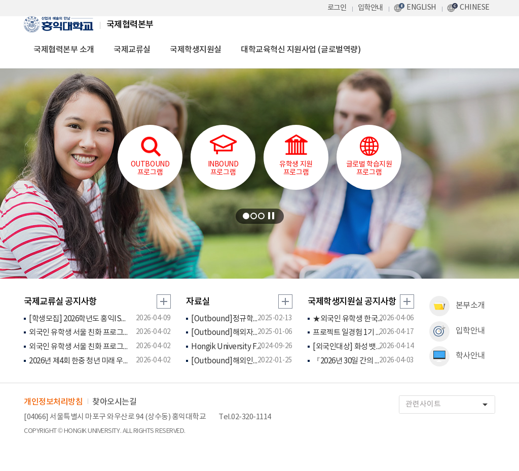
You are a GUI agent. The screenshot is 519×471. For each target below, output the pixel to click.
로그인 (337, 8)
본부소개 (457, 306)
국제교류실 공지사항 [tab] (60, 301)
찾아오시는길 (114, 402)
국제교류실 (132, 49)
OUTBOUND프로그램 (150, 155)
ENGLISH (421, 7)
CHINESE (475, 7)
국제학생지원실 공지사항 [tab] (352, 301)
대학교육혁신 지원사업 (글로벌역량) (300, 49)
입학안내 (370, 8)
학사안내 (457, 356)
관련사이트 (450, 405)
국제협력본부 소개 (63, 49)
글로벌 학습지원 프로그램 (369, 155)
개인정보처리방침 (53, 402)
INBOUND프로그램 (223, 155)
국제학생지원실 (195, 49)
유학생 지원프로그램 (295, 155)
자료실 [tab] (198, 301)
